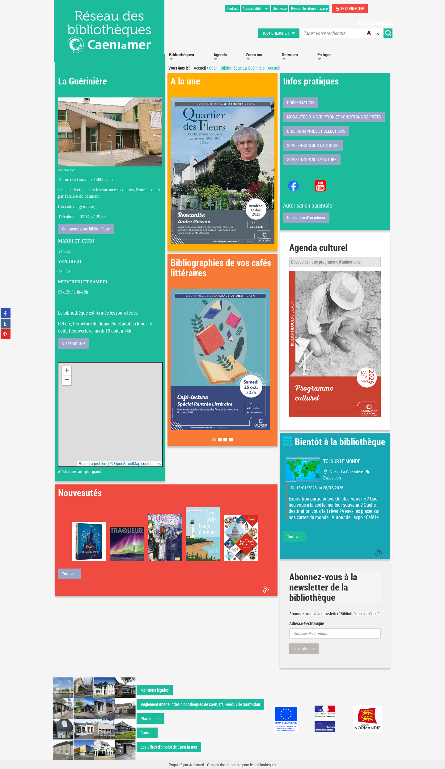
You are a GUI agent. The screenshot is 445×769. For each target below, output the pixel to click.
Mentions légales (155, 690)
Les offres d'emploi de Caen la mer (169, 747)
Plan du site (150, 718)
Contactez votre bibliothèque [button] (86, 229)
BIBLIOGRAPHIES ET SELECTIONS (316, 131)
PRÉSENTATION (300, 102)
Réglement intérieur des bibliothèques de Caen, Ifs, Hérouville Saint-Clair (200, 704)
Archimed (196, 764)
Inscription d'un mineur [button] (306, 218)
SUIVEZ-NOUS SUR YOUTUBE (312, 159)
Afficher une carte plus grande (80, 471)
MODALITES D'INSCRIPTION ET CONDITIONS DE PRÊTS (334, 117)
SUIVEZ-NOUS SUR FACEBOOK (313, 145)
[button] (279, 33)
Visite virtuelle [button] (73, 343)
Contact (147, 733)
